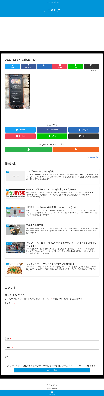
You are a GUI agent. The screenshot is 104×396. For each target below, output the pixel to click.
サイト (8, 356)
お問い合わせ (52, 389)
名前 (8, 338)
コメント (10, 303)
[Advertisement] (52, 34)
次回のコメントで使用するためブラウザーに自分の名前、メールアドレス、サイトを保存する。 (52, 366)
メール (9, 347)
